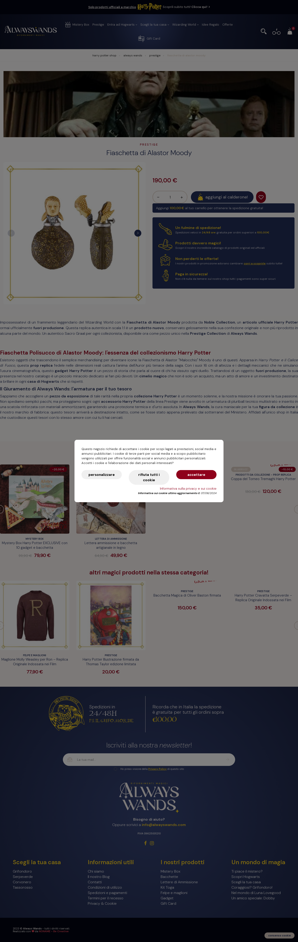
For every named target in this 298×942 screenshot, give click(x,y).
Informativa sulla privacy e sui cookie (188, 488)
